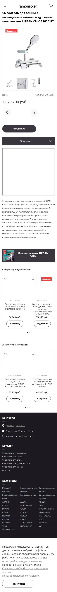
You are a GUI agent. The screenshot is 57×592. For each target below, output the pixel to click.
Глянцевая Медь (28, 495)
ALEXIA (23, 501)
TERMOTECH (26, 522)
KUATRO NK (44, 512)
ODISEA (23, 515)
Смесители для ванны (12, 466)
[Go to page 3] (29, 407)
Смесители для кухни (12, 456)
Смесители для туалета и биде (16, 463)
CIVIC (41, 505)
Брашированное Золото (47, 490)
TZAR (4, 526)
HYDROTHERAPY (46, 508)
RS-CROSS (24, 519)
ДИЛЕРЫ (10, 425)
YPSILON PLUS (9, 529)
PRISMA (5, 519)
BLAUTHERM (26, 505)
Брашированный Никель (28, 490)
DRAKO (5, 508)
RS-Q (41, 519)
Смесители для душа (12, 459)
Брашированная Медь (10, 497)
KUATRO (24, 512)
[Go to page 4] (32, 407)
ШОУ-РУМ (20, 425)
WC (40, 526)
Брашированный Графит (47, 497)
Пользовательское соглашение (21, 575)
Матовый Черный (6, 490)
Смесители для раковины (14, 453)
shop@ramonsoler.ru (23, 431)
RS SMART (6, 522)
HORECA (6, 470)
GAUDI (23, 508)
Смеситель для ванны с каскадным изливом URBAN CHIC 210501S (15, 306)
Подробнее (42, 323)
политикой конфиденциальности (22, 561)
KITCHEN (6, 512)
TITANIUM (43, 522)
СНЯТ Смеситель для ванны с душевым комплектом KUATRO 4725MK (42, 383)
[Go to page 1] (27, 332)
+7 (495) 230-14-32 (24, 436)
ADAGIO (6, 501)
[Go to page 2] (29, 332)
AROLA (42, 501)
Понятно (18, 584)
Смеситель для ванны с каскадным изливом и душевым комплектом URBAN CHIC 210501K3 (42, 309)
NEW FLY (6, 515)
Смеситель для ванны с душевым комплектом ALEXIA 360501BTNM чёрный (15, 383)
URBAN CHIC (26, 526)
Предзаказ (19, 128)
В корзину (15, 323)
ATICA (5, 505)
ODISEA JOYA (45, 515)
